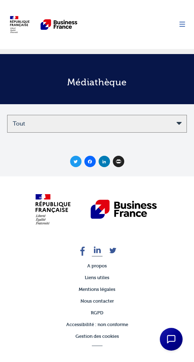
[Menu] (182, 24)
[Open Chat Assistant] (171, 339)
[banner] (97, 209)
